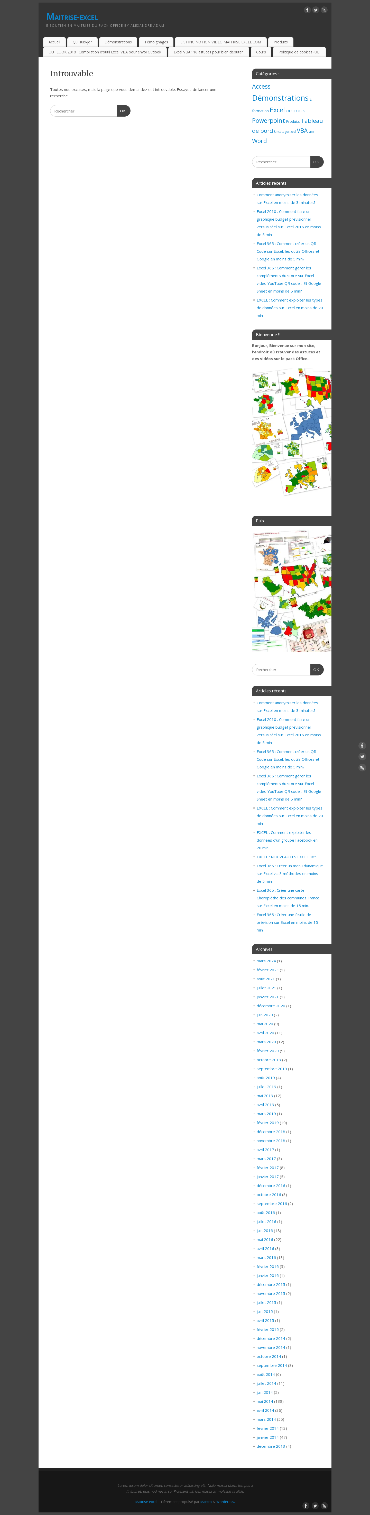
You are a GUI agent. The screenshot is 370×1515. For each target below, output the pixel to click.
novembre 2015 (271, 1293)
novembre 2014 (271, 1347)
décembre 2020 (271, 1005)
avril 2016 (265, 1248)
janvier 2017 (268, 1176)
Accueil (54, 42)
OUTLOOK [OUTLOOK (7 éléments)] (295, 110)
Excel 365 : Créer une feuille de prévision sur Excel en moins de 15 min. (287, 922)
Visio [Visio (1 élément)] (311, 132)
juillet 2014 (266, 1383)
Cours (261, 52)
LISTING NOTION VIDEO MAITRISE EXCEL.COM (220, 42)
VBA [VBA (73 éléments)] (302, 131)
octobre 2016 (269, 1194)
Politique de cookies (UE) (299, 52)
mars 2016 (266, 1257)
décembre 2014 (271, 1338)
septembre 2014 (272, 1365)
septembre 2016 (272, 1203)
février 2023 (268, 969)
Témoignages (156, 42)
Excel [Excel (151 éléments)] (277, 109)
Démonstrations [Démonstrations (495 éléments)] (280, 98)
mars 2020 (266, 1041)
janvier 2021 (268, 996)
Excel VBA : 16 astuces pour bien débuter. (209, 52)
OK (121, 110)
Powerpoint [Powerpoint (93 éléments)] (268, 120)
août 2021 (266, 978)
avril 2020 (265, 1032)
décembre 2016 (271, 1185)
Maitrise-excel (72, 16)
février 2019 (268, 1122)
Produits (281, 42)
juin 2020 (265, 1014)
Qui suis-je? (82, 42)
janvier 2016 (268, 1275)
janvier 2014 (268, 1437)
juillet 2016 (266, 1221)
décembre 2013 (271, 1446)
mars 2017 (266, 1158)
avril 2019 (265, 1104)
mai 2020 (265, 1023)
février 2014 (268, 1428)
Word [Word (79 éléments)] (259, 141)
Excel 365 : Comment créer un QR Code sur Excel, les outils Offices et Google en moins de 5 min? (288, 251)
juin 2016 (265, 1230)
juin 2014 (265, 1392)
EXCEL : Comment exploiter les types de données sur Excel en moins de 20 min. (290, 307)
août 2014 (266, 1374)
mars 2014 (266, 1419)
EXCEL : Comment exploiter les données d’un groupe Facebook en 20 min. (287, 840)
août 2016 (266, 1212)
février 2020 (268, 1050)
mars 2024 (266, 960)
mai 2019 (265, 1095)
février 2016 (268, 1266)
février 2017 (268, 1167)
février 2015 (268, 1329)
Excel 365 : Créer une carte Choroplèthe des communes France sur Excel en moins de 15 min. (288, 898)
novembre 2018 (271, 1140)
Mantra (206, 1501)
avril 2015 (265, 1320)
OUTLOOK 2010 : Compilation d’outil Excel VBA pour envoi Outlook (105, 52)
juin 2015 (265, 1311)
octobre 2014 (269, 1356)
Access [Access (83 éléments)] (261, 86)
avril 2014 (265, 1410)
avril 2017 (265, 1149)
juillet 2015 (266, 1302)
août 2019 (266, 1077)
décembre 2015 (271, 1284)
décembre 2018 (271, 1131)
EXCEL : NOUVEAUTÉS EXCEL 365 (287, 856)
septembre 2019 (272, 1068)
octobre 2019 (269, 1059)
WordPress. (225, 1501)
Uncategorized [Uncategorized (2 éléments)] (285, 131)
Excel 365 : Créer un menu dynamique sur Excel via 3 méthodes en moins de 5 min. (290, 873)
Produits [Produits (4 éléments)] (293, 121)
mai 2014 (265, 1401)
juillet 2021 (266, 987)
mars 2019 (266, 1113)
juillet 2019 (266, 1086)
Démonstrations (118, 42)
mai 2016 (265, 1239)
